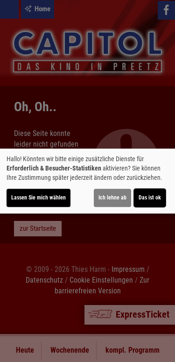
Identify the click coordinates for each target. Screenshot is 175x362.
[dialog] (87, 181)
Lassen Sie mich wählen (38, 197)
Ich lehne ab (112, 197)
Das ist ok (150, 197)
